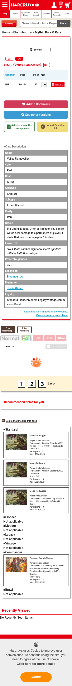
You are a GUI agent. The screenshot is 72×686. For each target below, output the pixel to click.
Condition (10, 75)
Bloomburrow (15, 276)
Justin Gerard (15, 288)
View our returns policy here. (52, 315)
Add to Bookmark (36, 104)
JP (9, 59)
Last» (51, 383)
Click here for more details (36, 663)
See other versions (36, 115)
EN (19, 59)
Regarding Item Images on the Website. (46, 311)
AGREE (36, 677)
